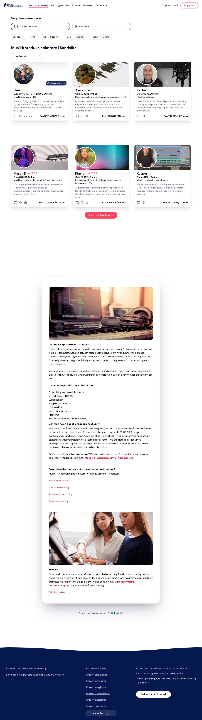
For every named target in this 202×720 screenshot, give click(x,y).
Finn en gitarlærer (96, 681)
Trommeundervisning (60, 494)
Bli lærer (76, 5)
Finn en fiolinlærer (96, 706)
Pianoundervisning (59, 480)
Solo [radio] (69, 36)
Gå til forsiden (57, 592)
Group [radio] (79, 36)
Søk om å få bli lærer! (153, 694)
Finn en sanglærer (96, 687)
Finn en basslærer (96, 699)
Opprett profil (170, 5)
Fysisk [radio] (95, 36)
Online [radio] (106, 36)
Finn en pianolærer (96, 674)
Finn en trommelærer (98, 693)
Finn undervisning (38, 5)
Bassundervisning (58, 501)
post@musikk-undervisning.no (46, 674)
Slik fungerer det (60, 5)
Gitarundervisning (59, 487)
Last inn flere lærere (101, 215)
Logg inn (189, 5)
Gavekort (88, 5)
